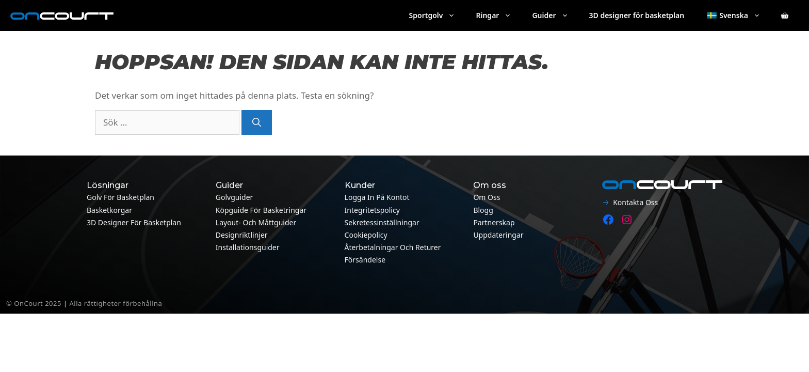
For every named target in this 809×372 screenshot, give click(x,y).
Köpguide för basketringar (261, 210)
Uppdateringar (498, 235)
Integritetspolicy (372, 210)
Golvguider (234, 197)
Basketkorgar (109, 210)
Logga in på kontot (377, 197)
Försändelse (365, 260)
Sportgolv (437, 15)
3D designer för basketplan (637, 15)
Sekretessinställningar (382, 222)
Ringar (499, 15)
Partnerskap (493, 222)
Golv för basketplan (120, 197)
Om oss (486, 197)
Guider (555, 15)
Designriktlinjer (242, 235)
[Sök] (256, 122)
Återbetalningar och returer (393, 247)
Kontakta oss (635, 202)
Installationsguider (248, 247)
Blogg (483, 210)
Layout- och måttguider (256, 222)
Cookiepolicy (366, 235)
